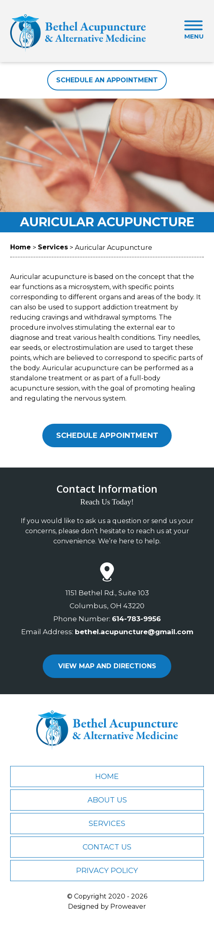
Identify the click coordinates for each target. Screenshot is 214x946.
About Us (107, 800)
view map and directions (107, 666)
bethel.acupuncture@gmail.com (134, 632)
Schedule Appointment (107, 435)
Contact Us (107, 847)
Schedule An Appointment (107, 80)
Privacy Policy (107, 870)
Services (107, 823)
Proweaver (128, 906)
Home (107, 776)
